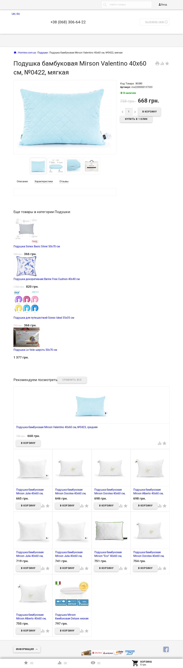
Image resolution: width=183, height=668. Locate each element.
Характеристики (44, 181)
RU (18, 14)
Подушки (42, 52)
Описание (22, 181)
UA (13, 14)
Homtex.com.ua (27, 52)
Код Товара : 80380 (131, 83)
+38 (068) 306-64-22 (68, 22)
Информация (25, 649)
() (28, 662)
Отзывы (64, 181)
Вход (162, 4)
